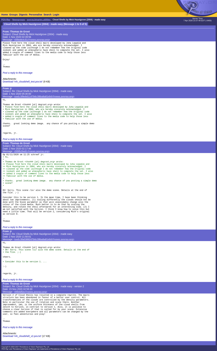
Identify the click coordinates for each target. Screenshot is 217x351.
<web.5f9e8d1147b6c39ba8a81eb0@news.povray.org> (44, 96)
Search (48, 14)
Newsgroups (18, 19)
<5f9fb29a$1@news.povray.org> (32, 151)
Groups (13, 14)
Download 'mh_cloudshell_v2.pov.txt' (22, 336)
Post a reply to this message (18, 72)
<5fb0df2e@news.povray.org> (30, 291)
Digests (23, 14)
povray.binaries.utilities (39, 19)
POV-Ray (5, 19)
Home (4, 14)
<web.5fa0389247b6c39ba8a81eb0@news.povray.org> (44, 239)
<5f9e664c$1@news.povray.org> (32, 39)
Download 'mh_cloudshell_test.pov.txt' (23, 81)
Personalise (35, 14)
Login (56, 14)
